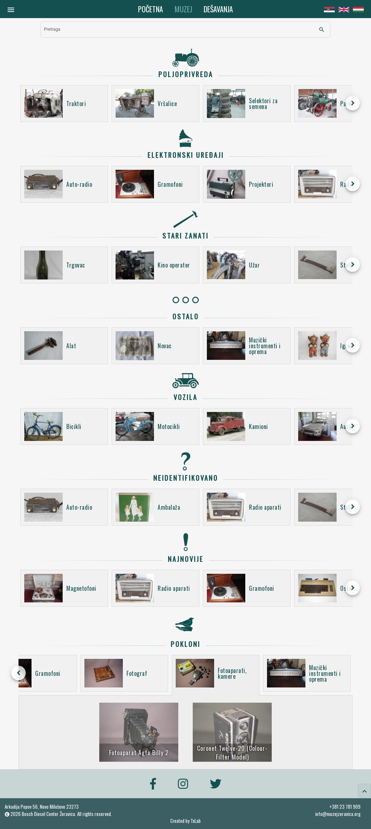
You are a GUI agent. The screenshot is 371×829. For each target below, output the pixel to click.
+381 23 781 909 (344, 806)
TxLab (196, 820)
